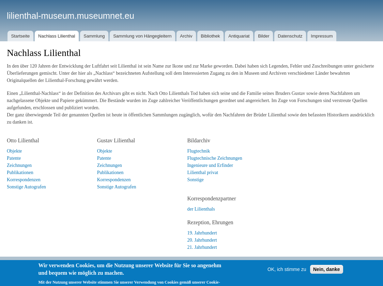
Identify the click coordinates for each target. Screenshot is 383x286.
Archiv (186, 36)
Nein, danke (326, 276)
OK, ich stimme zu (286, 276)
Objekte (14, 151)
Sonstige (195, 179)
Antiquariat (238, 36)
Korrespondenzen (24, 179)
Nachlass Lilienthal (56, 36)
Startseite (20, 36)
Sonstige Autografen (26, 186)
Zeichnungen (19, 165)
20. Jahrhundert (202, 240)
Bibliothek (210, 36)
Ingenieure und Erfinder (210, 165)
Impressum (322, 36)
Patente (14, 158)
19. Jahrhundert (202, 232)
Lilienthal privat (202, 172)
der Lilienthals (201, 209)
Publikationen (20, 172)
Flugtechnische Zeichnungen (214, 158)
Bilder (263, 36)
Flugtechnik (198, 151)
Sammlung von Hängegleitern (142, 36)
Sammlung (94, 36)
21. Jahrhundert (202, 247)
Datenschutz (290, 36)
